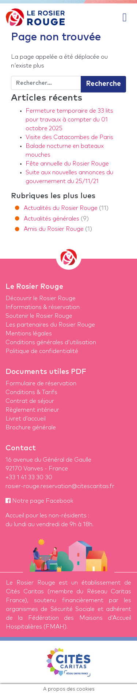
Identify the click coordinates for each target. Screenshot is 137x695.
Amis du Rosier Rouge (54, 229)
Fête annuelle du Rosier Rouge (67, 164)
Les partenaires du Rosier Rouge (50, 325)
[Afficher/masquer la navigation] (124, 17)
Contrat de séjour (29, 401)
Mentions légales (28, 333)
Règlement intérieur (32, 410)
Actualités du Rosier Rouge (61, 208)
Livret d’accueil (25, 419)
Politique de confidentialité (41, 351)
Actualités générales (51, 219)
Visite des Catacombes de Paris (69, 137)
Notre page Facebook (39, 501)
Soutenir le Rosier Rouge (38, 316)
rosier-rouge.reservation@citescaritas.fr (59, 486)
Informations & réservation (42, 307)
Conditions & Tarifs (31, 392)
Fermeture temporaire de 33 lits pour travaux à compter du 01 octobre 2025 (69, 119)
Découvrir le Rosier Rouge (40, 298)
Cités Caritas (25, 591)
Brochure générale (30, 427)
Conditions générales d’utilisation (50, 342)
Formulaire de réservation (40, 383)
